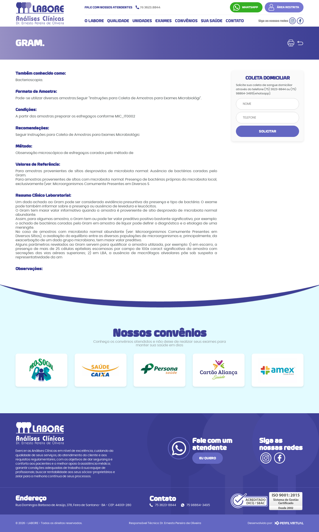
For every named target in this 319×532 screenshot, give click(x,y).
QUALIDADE (118, 20)
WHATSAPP (250, 7)
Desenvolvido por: (275, 523)
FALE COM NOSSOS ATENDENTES (124, 7)
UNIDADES (142, 20)
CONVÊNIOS (186, 20)
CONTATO (235, 20)
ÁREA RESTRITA (288, 7)
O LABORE (94, 20)
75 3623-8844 (165, 505)
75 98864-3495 (198, 505)
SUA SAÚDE (211, 20)
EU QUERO (207, 458)
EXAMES (163, 20)
